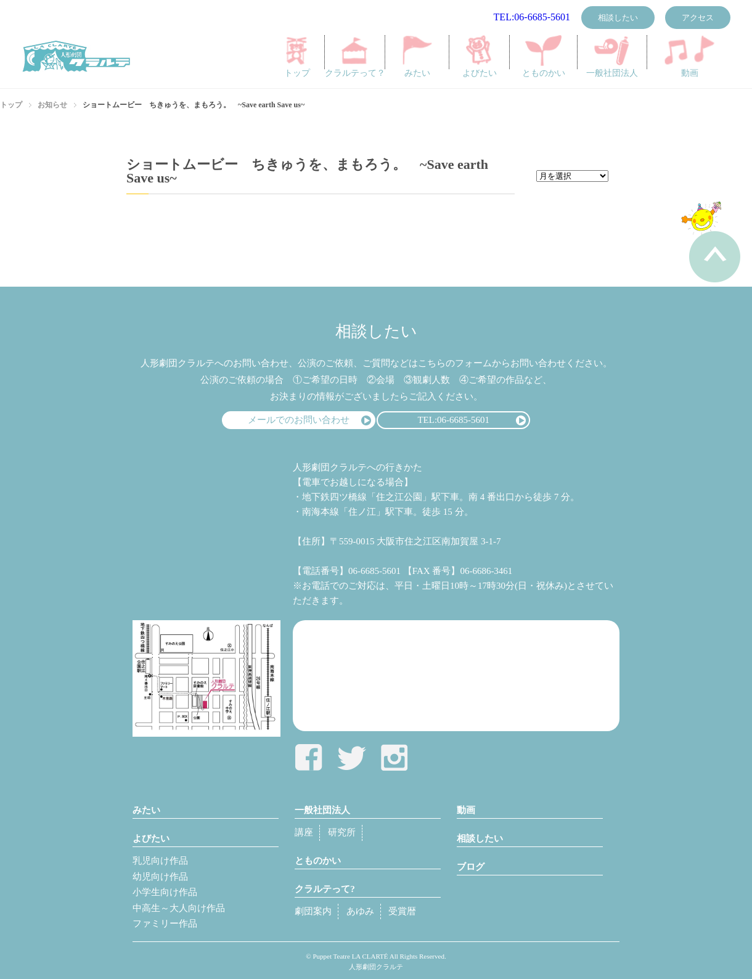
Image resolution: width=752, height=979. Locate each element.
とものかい (544, 56)
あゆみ (360, 911)
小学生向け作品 (165, 892)
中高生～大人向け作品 (179, 908)
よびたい (479, 56)
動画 (689, 56)
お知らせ (52, 104)
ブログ (470, 867)
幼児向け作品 (160, 877)
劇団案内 (313, 911)
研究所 (342, 832)
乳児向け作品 (160, 861)
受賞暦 (402, 911)
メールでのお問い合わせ (298, 420)
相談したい (618, 17)
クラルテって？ (355, 56)
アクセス (698, 17)
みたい (417, 56)
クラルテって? (325, 889)
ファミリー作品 (165, 923)
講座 (304, 832)
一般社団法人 (612, 56)
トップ (296, 56)
